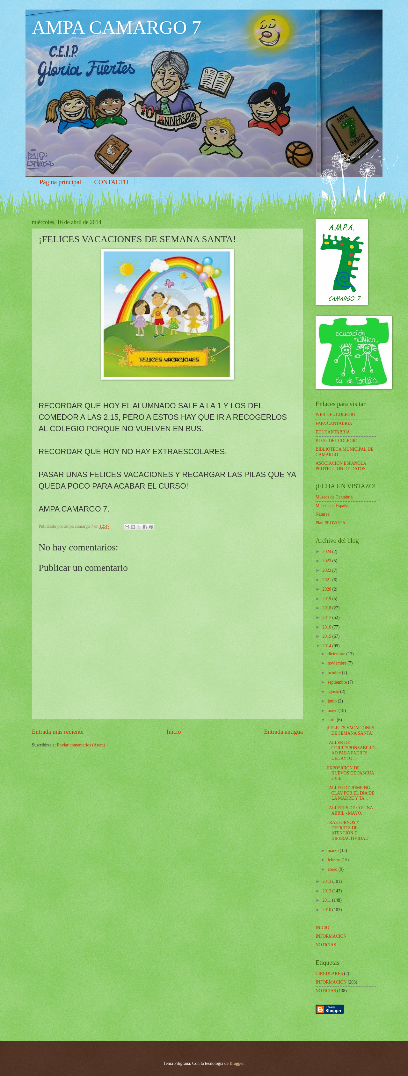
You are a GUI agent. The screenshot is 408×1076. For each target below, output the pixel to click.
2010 (327, 909)
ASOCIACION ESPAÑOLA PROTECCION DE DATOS (341, 466)
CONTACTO (111, 181)
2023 (327, 560)
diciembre (337, 653)
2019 (327, 598)
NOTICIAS (326, 990)
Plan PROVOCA (331, 522)
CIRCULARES (329, 973)
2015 (327, 636)
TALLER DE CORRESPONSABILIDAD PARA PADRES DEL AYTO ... (350, 750)
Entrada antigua (283, 731)
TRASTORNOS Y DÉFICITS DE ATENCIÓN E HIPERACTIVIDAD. (347, 830)
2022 (327, 570)
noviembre (337, 663)
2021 (327, 580)
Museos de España (332, 505)
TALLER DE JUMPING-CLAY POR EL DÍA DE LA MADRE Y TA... (350, 793)
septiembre (338, 682)
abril (332, 719)
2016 (327, 627)
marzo (334, 850)
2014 (327, 645)
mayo (333, 710)
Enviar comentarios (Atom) (81, 745)
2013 (327, 881)
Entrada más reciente (58, 731)
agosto (334, 691)
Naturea (323, 514)
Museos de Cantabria (334, 497)
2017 (327, 617)
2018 (327, 608)
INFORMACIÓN (331, 982)
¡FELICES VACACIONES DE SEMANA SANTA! (350, 730)
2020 (327, 589)
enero (333, 869)
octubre (335, 672)
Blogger (236, 1063)
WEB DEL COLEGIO (335, 414)
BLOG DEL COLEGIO (336, 440)
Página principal (60, 181)
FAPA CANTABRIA (334, 423)
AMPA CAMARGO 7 (116, 27)
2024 (327, 551)
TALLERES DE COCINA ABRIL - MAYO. (349, 810)
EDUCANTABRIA (333, 432)
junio (333, 701)
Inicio (174, 731)
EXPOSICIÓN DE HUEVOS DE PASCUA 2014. (350, 773)
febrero (334, 859)
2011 (327, 900)
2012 (327, 891)
